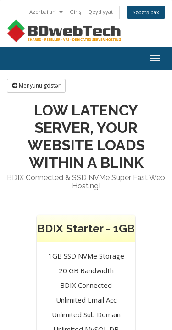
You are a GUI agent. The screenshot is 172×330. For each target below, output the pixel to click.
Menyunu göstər (36, 85)
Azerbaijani (46, 11)
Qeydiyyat (100, 11)
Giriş (75, 11)
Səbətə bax (146, 12)
